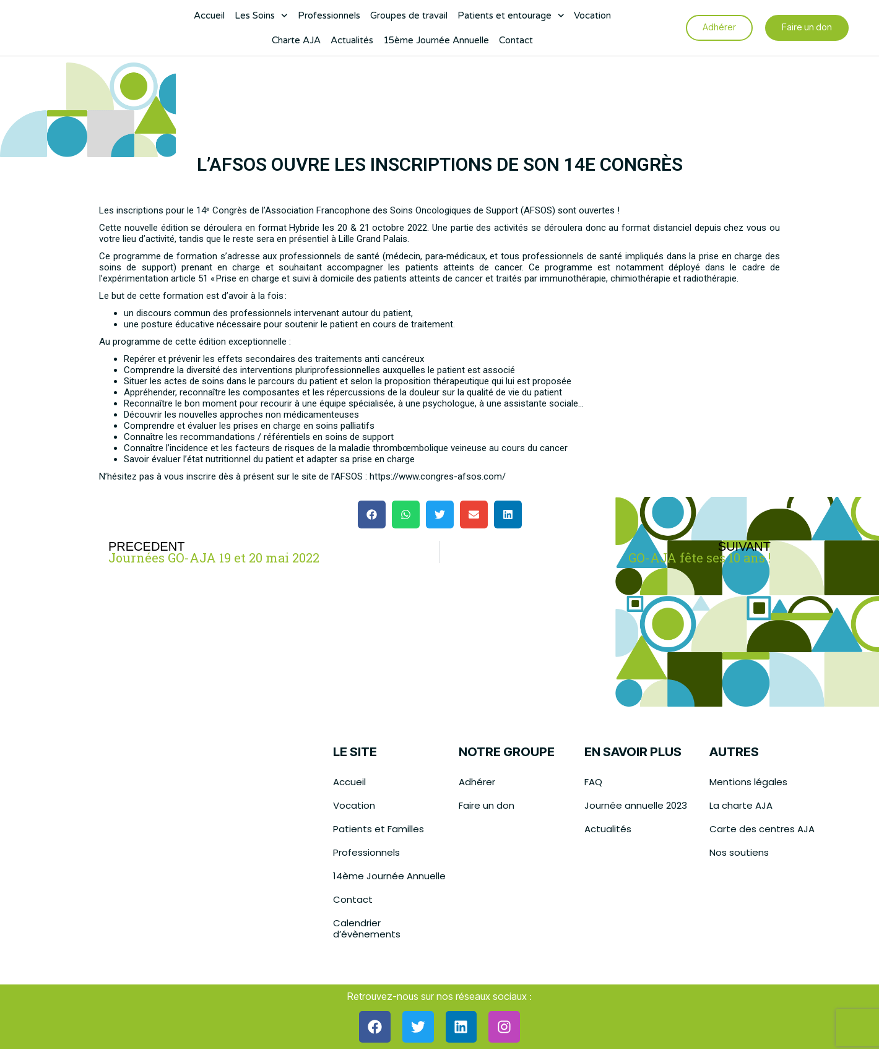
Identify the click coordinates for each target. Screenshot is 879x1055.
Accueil (209, 18)
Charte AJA (296, 43)
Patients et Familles (378, 828)
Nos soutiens (739, 852)
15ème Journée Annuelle (436, 43)
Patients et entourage (511, 18)
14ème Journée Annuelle (389, 875)
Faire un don (486, 805)
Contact (516, 43)
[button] (372, 514)
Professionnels (329, 18)
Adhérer (477, 781)
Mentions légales (748, 781)
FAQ (593, 781)
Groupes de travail (409, 18)
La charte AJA (741, 805)
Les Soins (261, 18)
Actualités (352, 43)
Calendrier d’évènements (367, 928)
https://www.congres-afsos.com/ (438, 476)
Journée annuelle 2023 (635, 805)
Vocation (592, 18)
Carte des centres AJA (762, 828)
